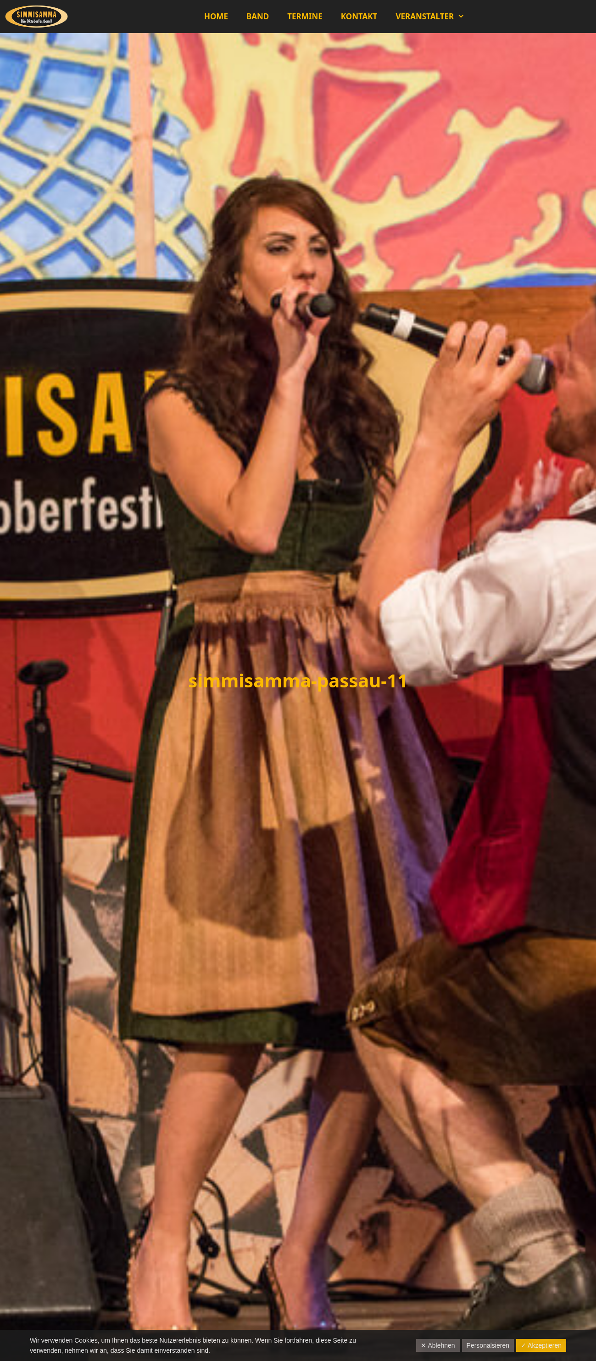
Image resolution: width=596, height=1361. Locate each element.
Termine (304, 16)
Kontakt (359, 16)
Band (257, 16)
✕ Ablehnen (438, 1345)
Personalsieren (488, 1345)
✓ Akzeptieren (541, 1345)
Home (216, 16)
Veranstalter (434, 16)
